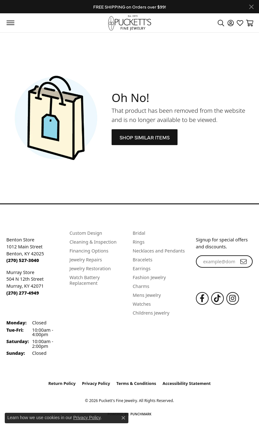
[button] (221, 22)
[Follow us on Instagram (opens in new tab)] (232, 298)
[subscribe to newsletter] (243, 261)
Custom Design (85, 233)
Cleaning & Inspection (92, 242)
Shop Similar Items (145, 137)
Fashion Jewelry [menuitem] (149, 277)
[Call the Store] (22, 260)
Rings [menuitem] (139, 242)
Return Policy (61, 383)
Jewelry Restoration (90, 268)
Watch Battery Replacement (84, 280)
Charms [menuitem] (141, 286)
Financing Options (88, 251)
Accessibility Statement (187, 383)
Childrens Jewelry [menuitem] (151, 313)
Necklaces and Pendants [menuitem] (159, 251)
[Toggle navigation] (10, 22)
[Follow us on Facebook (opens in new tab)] (202, 298)
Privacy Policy (96, 383)
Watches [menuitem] (142, 304)
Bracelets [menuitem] (142, 260)
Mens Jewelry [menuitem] (147, 295)
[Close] (251, 7)
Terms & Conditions (136, 383)
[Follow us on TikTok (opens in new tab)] (217, 298)
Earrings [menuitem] (142, 268)
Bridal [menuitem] (139, 233)
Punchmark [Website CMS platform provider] (141, 414)
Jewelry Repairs (85, 260)
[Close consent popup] (123, 418)
